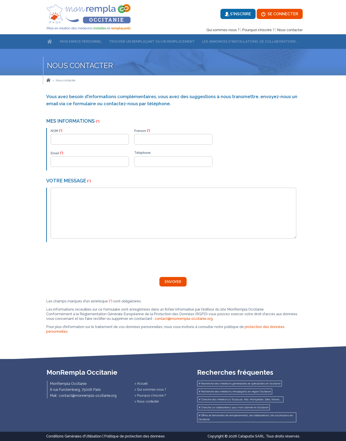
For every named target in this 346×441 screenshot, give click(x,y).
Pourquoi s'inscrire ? (258, 30)
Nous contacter (290, 30)
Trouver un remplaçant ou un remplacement (152, 42)
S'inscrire (238, 13)
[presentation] (84, 257)
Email (55, 153)
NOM (54, 131)
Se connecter (279, 13)
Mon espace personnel (81, 42)
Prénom (140, 131)
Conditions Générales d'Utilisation (73, 436)
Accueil (142, 383)
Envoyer (173, 282)
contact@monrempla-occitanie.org (184, 319)
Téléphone (142, 153)
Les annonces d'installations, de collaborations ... (250, 42)
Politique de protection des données (134, 436)
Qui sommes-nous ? (222, 30)
